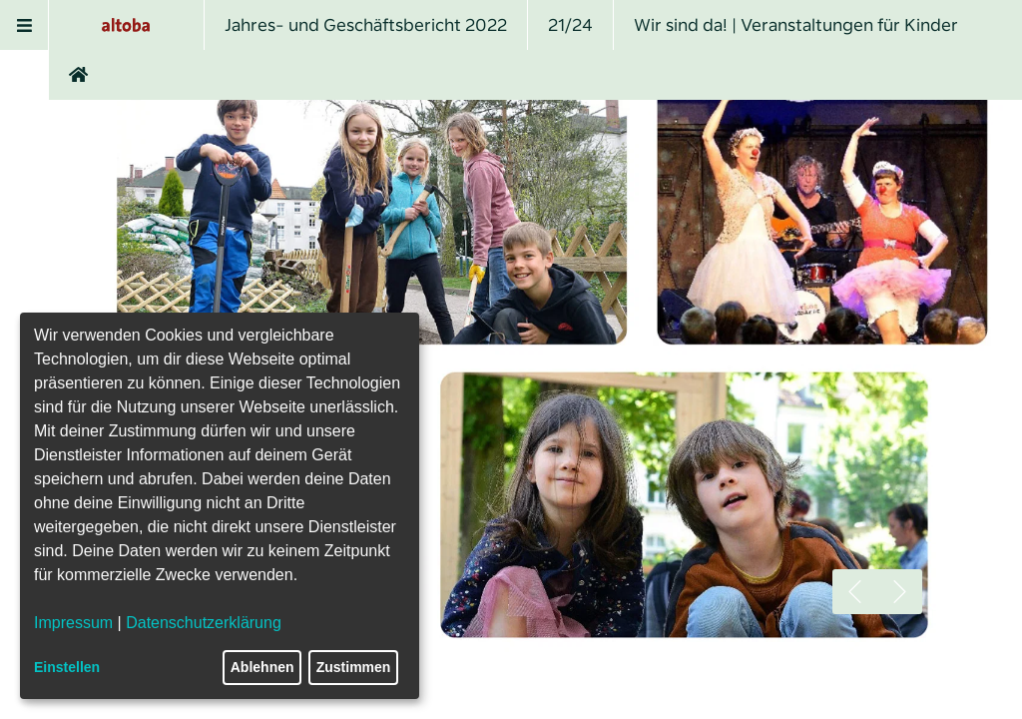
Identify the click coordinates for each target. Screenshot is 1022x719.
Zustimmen (353, 667)
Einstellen (67, 667)
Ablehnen (262, 667)
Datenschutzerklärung (203, 622)
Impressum (73, 622)
